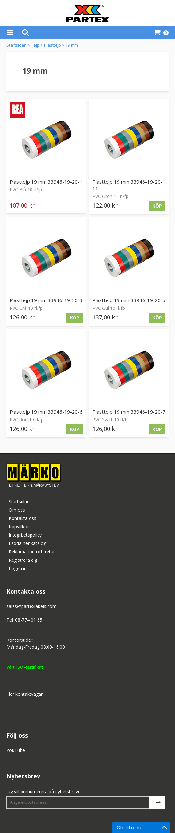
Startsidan (16, 45)
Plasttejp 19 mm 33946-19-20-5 (128, 300)
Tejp (35, 45)
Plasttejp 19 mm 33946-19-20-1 (46, 181)
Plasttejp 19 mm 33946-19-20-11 (127, 185)
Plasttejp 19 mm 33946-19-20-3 (46, 300)
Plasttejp (52, 45)
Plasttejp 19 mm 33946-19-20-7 (128, 411)
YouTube (15, 750)
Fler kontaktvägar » (26, 694)
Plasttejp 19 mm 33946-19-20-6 (46, 411)
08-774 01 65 (28, 620)
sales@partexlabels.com (31, 606)
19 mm (72, 45)
